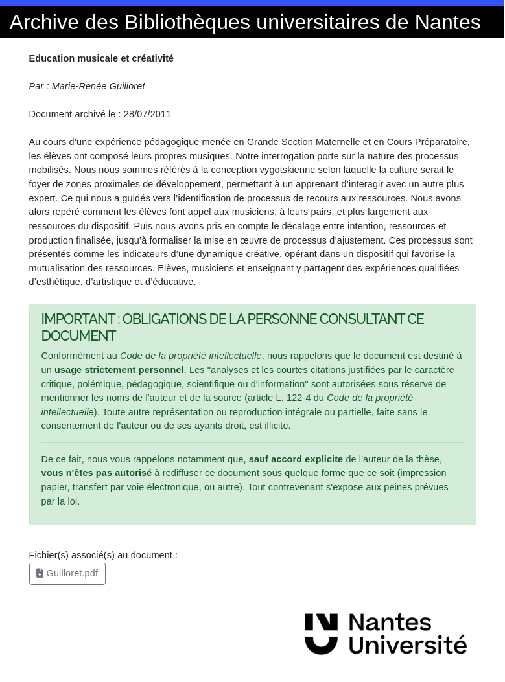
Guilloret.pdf (67, 573)
